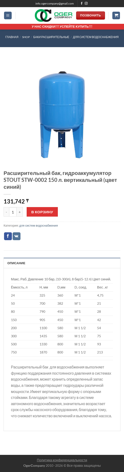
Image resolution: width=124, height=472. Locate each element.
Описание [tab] (16, 263)
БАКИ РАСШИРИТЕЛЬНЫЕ (51, 37)
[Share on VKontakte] (16, 236)
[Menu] (8, 16)
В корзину (42, 212)
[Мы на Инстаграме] (86, 3)
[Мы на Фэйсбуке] (81, 3)
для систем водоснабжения (96, 37)
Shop (26, 37)
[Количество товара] (13, 212)
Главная (11, 37)
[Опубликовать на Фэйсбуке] (8, 236)
